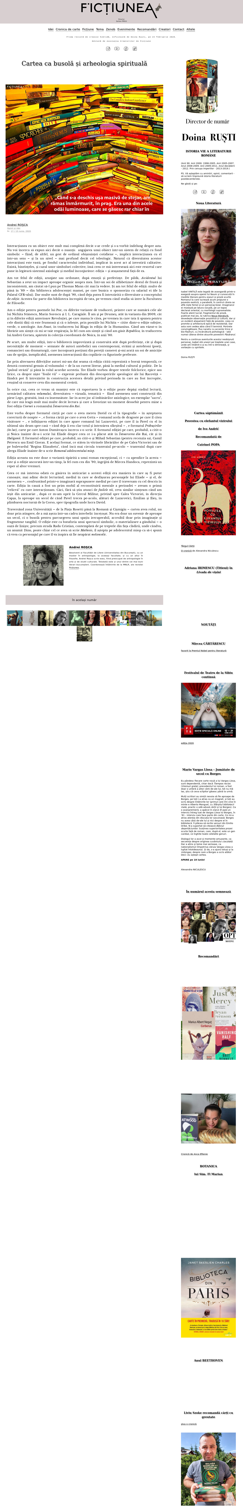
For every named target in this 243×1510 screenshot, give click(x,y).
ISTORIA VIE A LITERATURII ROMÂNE (208, 151)
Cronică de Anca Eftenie (194, 1151)
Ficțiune (88, 29)
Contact (178, 29)
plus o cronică (189, 1421)
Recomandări (146, 29)
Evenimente (126, 29)
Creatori (164, 29)
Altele (190, 29)
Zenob (110, 29)
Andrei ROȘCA (17, 223)
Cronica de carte (68, 29)
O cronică (186, 547)
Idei (50, 29)
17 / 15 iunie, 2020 (21, 229)
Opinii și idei (13, 227)
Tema (100, 29)
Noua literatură (219, 312)
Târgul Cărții (187, 542)
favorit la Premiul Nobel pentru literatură (203, 647)
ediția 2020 (187, 740)
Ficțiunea (74, 566)
